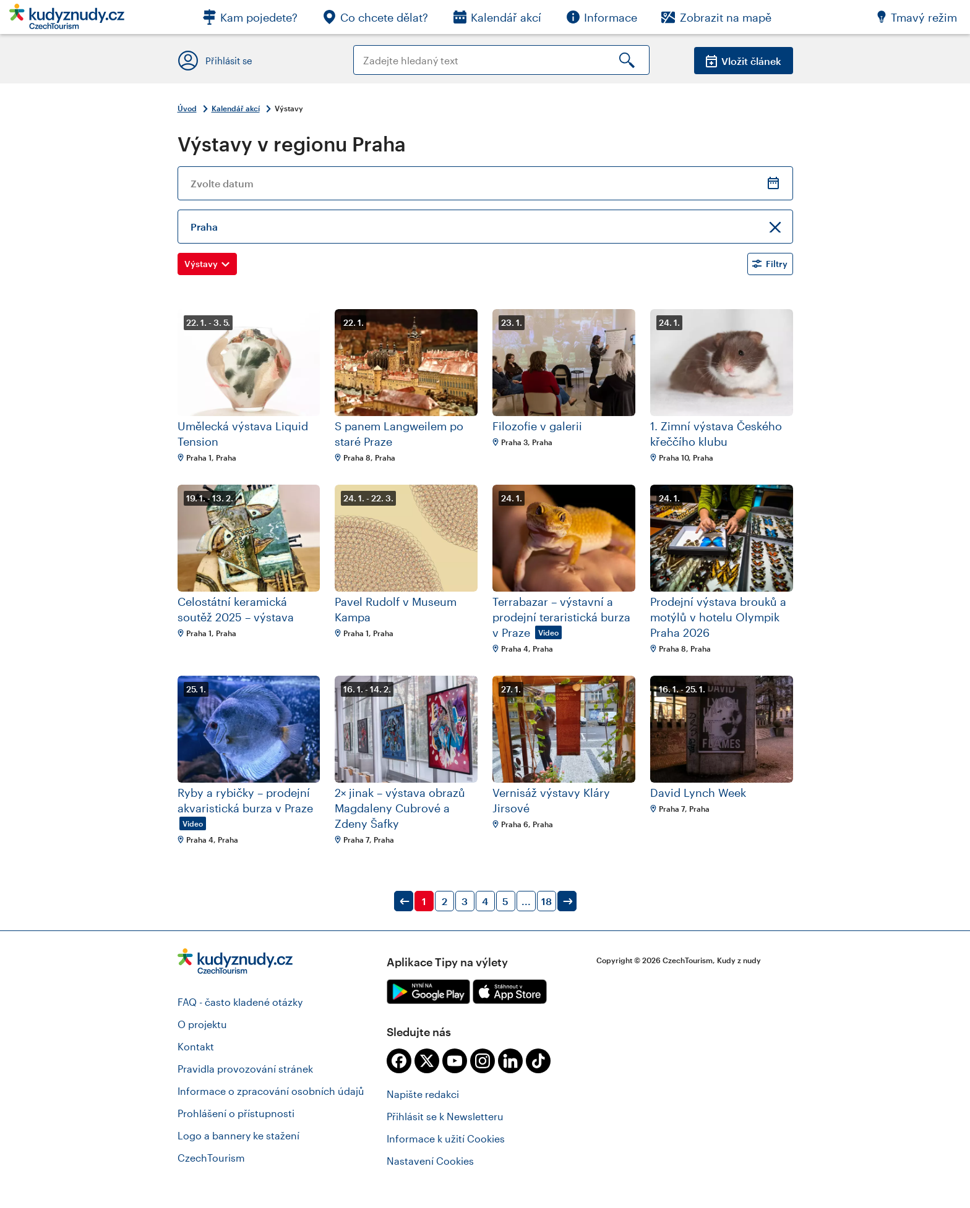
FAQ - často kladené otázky (240, 1002)
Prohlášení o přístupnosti (236, 1113)
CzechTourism (211, 1157)
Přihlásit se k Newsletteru (445, 1116)
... (526, 901)
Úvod (187, 108)
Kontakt (196, 1046)
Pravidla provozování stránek (245, 1068)
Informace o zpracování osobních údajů (271, 1091)
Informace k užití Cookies (446, 1138)
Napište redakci (423, 1094)
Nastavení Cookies (430, 1161)
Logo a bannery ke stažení (238, 1135)
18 (546, 901)
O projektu (202, 1024)
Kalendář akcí (236, 108)
